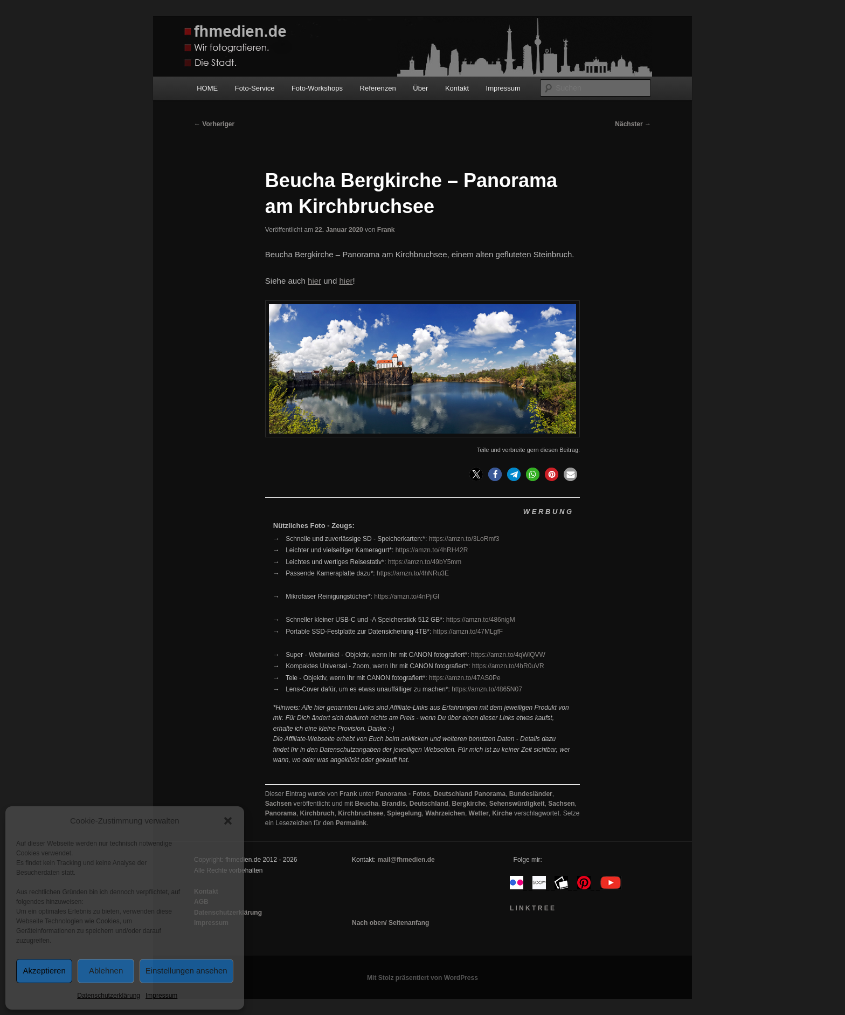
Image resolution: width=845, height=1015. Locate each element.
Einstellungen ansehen (186, 970)
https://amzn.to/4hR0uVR (508, 666)
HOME (207, 88)
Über (420, 88)
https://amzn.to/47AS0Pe (465, 678)
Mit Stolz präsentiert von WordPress (422, 978)
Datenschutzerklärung (108, 995)
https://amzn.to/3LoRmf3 (464, 539)
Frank (386, 230)
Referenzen (378, 88)
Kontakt (457, 88)
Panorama (280, 813)
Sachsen (278, 803)
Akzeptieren (44, 970)
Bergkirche (469, 803)
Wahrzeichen (445, 813)
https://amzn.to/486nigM (480, 619)
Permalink (351, 823)
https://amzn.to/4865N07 (487, 689)
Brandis (394, 803)
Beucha (366, 803)
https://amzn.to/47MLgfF (468, 631)
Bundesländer (530, 794)
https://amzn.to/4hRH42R (432, 550)
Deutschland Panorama (469, 794)
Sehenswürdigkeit (517, 803)
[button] (228, 820)
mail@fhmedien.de (405, 859)
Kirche (502, 813)
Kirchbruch (317, 813)
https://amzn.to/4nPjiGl (406, 596)
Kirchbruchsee (360, 813)
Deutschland (429, 803)
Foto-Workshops (317, 88)
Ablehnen (106, 970)
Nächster (633, 124)
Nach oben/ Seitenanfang (390, 923)
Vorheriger (214, 124)
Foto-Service (255, 88)
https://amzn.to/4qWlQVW (508, 655)
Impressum (161, 995)
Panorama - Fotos (403, 794)
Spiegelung (404, 813)
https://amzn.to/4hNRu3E (413, 573)
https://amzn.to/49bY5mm (425, 562)
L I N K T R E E (532, 908)
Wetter (479, 813)
